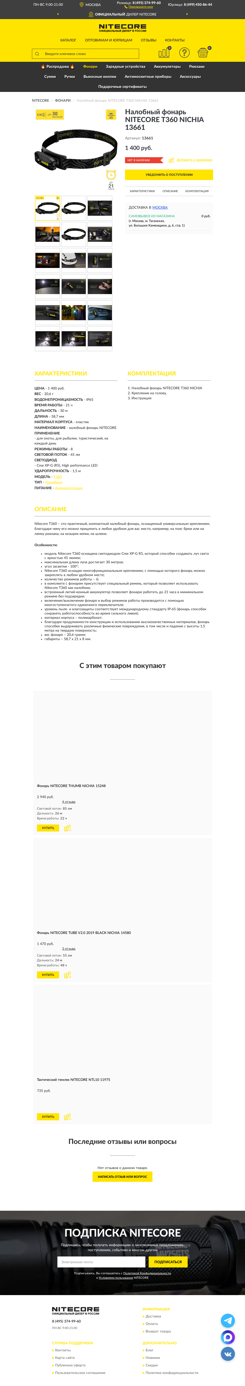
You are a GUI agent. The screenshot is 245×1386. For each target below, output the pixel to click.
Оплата (152, 1306)
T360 (58, 477)
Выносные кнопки (100, 77)
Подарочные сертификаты (122, 87)
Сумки (50, 77)
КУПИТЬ (48, 827)
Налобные (53, 482)
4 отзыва (68, 802)
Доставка (153, 1299)
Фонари (90, 67)
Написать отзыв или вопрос (122, 1159)
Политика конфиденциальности (172, 1355)
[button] (139, 6)
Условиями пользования (116, 1260)
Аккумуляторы (167, 67)
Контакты (175, 40)
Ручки (69, 77)
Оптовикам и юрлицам (108, 40)
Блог (149, 1333)
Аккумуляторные (69, 488)
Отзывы (148, 40)
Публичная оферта (70, 1348)
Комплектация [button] (197, 191)
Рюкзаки (197, 67)
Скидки (152, 1348)
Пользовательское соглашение (80, 1355)
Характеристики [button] (142, 191)
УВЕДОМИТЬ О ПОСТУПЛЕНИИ (169, 174)
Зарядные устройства (125, 67)
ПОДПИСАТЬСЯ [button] (168, 1244)
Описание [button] (170, 191)
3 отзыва (68, 948)
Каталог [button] (68, 40)
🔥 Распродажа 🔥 (58, 67)
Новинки (153, 1340)
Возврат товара (158, 1314)
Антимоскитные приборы (148, 77)
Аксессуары (190, 77)
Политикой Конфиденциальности (147, 1255)
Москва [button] (160, 207)
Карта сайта (65, 1340)
